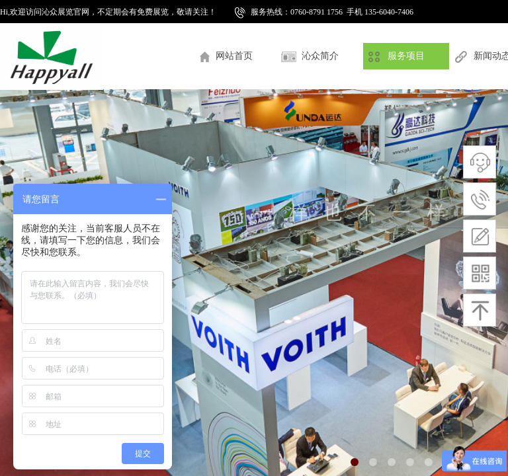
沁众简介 (320, 56)
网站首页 (234, 56)
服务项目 (406, 56)
